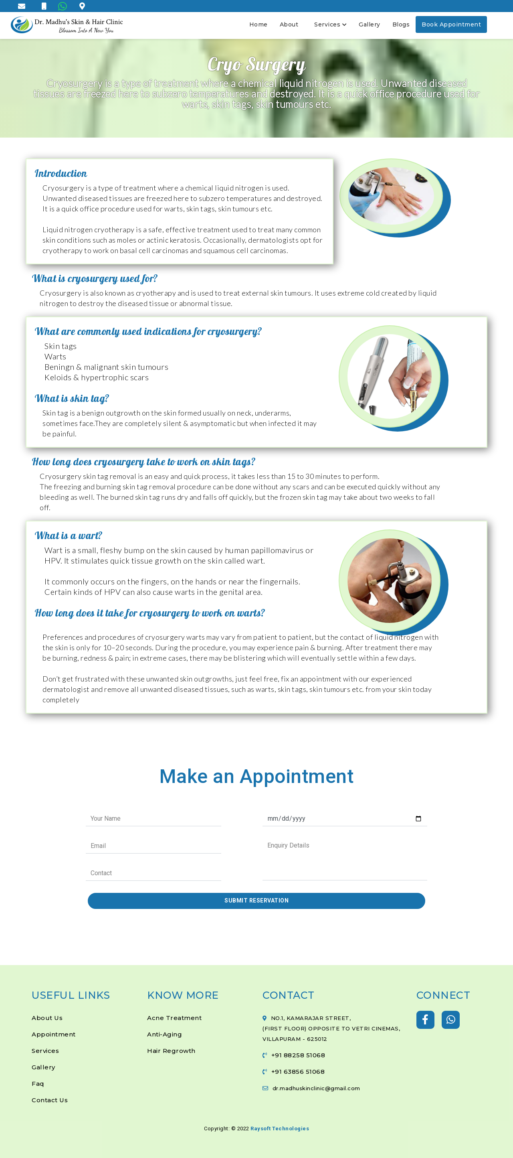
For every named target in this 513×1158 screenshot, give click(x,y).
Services (330, 24)
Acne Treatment (174, 1018)
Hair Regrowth (171, 1051)
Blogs (401, 24)
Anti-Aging (164, 1034)
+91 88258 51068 (298, 1055)
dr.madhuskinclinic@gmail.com (316, 1088)
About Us (47, 1018)
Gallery (369, 24)
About (289, 24)
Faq (38, 1083)
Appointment (54, 1034)
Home (258, 24)
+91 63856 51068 (298, 1071)
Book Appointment (451, 24)
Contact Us (50, 1100)
